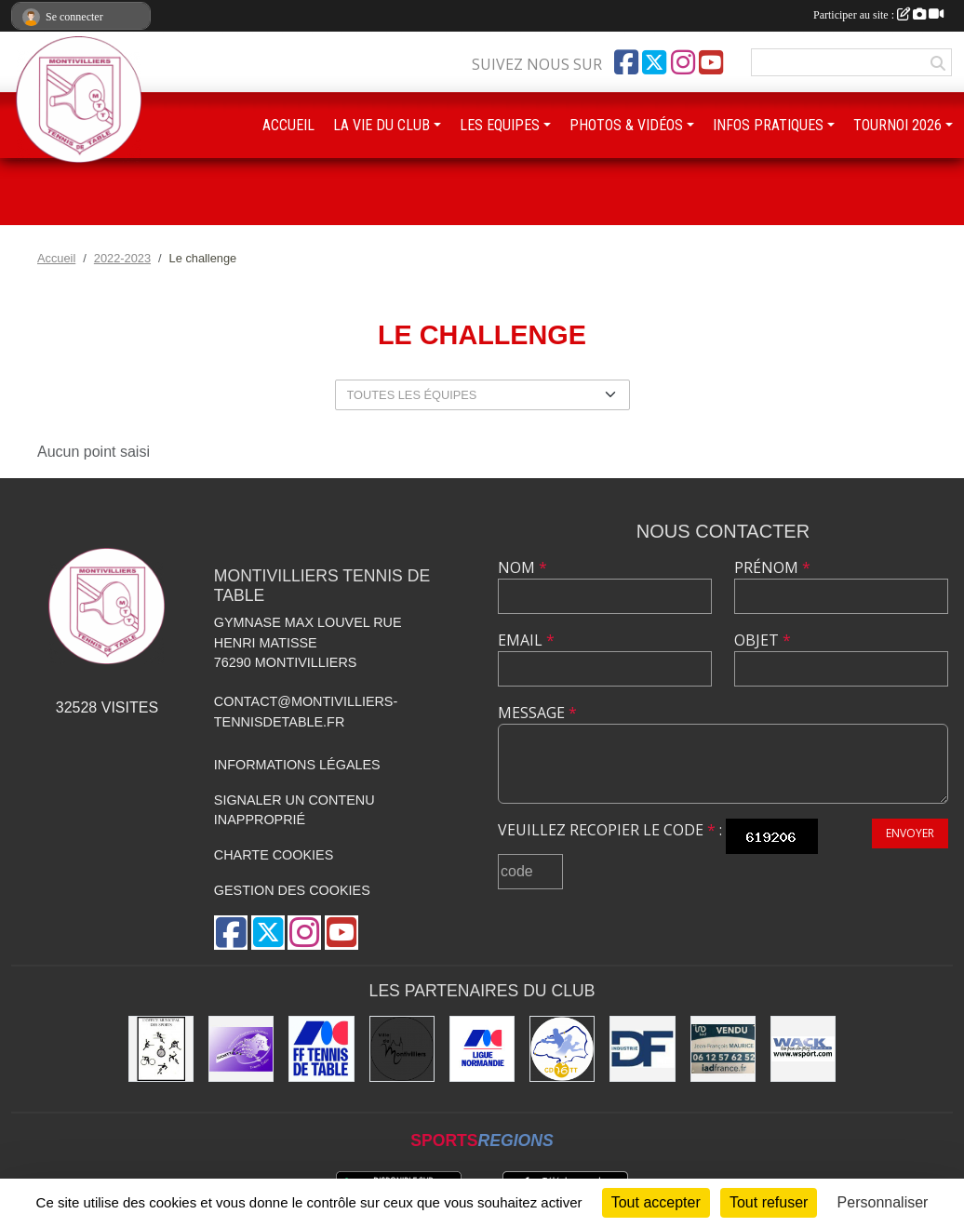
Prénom (772, 567)
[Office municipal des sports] (161, 1048)
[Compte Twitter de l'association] (654, 62)
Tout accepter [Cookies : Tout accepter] (656, 1202)
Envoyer (910, 833)
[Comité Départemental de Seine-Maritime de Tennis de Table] (562, 1048)
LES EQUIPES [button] (500, 125)
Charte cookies (273, 854)
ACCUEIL (288, 125)
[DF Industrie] (642, 1048)
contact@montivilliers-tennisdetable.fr (305, 711)
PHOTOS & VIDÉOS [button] (626, 125)
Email (526, 640)
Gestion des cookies (292, 890)
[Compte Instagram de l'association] (683, 62)
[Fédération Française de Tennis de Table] (321, 1048)
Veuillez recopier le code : (610, 830)
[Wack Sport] (803, 1048)
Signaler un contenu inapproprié (294, 810)
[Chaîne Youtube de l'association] (711, 62)
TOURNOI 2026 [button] (897, 125)
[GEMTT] (241, 1048)
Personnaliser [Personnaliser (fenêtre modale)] (883, 1202)
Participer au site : (878, 14)
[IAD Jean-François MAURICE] (723, 1048)
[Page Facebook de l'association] (626, 62)
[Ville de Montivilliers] (402, 1048)
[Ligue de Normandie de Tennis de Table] (482, 1048)
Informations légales (297, 764)
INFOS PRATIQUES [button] (768, 125)
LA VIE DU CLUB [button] (381, 125)
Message (537, 712)
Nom (522, 567)
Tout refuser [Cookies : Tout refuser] (769, 1202)
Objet (762, 640)
